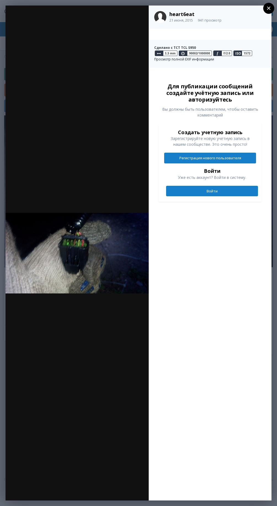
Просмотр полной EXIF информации (184, 59)
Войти (212, 191)
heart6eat (182, 14)
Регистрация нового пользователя (210, 157)
